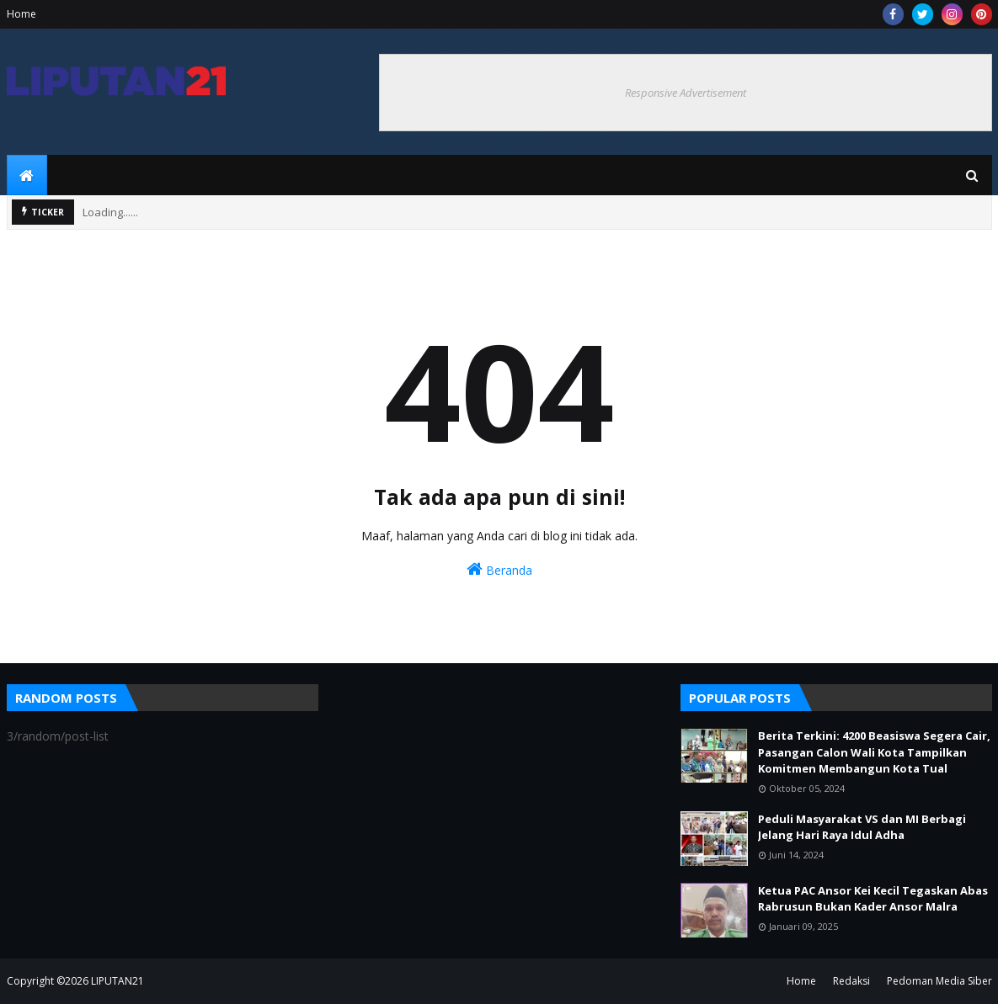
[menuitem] (27, 175)
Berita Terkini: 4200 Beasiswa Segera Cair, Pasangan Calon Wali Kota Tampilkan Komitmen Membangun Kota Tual (874, 752)
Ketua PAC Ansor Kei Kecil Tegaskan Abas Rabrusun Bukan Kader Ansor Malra (873, 899)
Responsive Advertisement (685, 92)
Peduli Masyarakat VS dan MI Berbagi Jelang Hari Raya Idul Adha (862, 827)
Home (21, 14)
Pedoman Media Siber (939, 981)
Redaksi (851, 981)
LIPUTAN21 (117, 981)
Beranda (499, 569)
